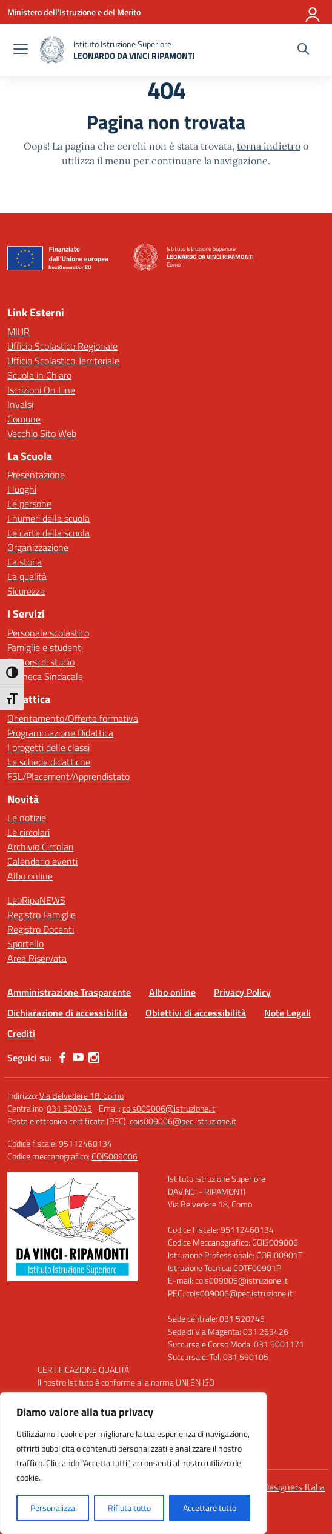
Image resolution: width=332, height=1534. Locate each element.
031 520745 (69, 1108)
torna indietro (268, 146)
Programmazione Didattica (60, 732)
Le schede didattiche (48, 762)
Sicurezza (26, 591)
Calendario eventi (42, 861)
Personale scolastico (48, 632)
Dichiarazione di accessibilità (67, 1012)
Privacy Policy (242, 992)
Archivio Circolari (40, 846)
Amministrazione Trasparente (69, 992)
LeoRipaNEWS (36, 900)
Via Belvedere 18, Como (81, 1095)
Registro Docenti (40, 929)
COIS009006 (114, 1156)
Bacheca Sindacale (45, 676)
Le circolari (28, 832)
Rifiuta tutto (129, 1507)
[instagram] (93, 1057)
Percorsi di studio (41, 662)
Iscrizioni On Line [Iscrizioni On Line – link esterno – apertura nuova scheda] (41, 389)
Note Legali (287, 1012)
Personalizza (52, 1507)
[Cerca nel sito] (303, 50)
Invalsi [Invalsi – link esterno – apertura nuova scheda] (20, 404)
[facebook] (62, 1057)
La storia (24, 562)
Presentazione (36, 474)
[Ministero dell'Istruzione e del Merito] (74, 11)
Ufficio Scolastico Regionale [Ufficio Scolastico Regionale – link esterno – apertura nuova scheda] (62, 346)
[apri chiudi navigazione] (20, 50)
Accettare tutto (209, 1507)
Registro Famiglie (41, 914)
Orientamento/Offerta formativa (72, 718)
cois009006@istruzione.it (168, 1108)
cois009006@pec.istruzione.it (183, 1121)
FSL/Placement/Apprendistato (68, 776)
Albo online (30, 876)
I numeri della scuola (48, 518)
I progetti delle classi (48, 747)
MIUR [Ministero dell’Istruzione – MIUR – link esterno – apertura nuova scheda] (18, 331)
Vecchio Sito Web (41, 433)
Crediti (21, 1033)
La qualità (27, 576)
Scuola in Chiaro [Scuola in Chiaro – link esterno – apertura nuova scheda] (39, 375)
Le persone (29, 503)
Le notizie (26, 817)
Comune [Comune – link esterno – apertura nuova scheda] (24, 419)
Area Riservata (37, 958)
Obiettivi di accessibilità (195, 1012)
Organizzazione (37, 547)
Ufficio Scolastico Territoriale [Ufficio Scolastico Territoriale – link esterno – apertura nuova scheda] (63, 360)
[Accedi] (313, 12)
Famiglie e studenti (45, 647)
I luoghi (21, 489)
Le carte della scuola (48, 532)
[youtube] (78, 1057)
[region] (133, 1463)
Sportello (25, 943)
